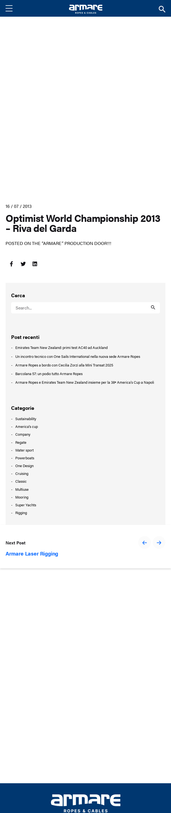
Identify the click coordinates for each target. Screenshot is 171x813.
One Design (24, 465)
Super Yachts (25, 504)
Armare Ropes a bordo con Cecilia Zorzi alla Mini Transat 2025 (64, 365)
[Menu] (13, 8)
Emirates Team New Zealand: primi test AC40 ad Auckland (61, 347)
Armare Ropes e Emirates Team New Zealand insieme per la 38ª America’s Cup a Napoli (84, 382)
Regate (20, 442)
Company (22, 434)
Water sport (24, 450)
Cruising (21, 473)
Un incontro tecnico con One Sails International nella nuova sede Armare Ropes (77, 356)
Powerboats (24, 457)
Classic (21, 481)
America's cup (26, 426)
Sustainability (25, 418)
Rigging (21, 512)
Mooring (21, 497)
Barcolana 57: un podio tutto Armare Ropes (49, 373)
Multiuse (22, 489)
